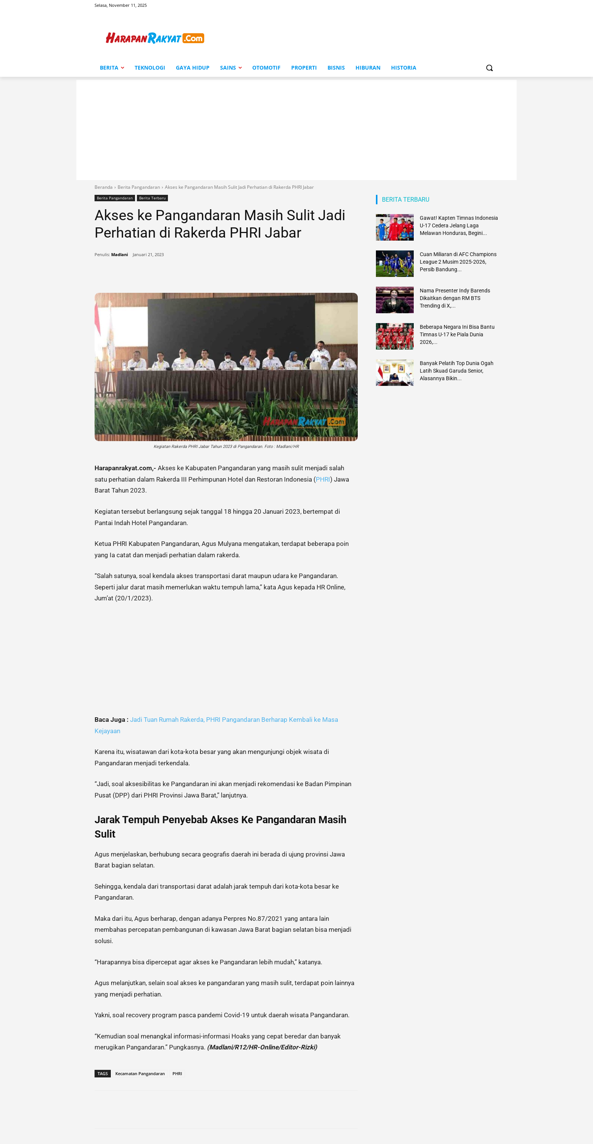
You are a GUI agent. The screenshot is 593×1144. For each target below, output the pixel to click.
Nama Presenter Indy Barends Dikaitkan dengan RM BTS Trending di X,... (455, 298)
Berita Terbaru (152, 198)
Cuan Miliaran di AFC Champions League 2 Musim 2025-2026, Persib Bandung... (458, 261)
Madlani (119, 254)
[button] (489, 68)
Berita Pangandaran (139, 187)
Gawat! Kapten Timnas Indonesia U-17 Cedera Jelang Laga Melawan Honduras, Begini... (459, 225)
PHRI (323, 479)
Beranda (104, 187)
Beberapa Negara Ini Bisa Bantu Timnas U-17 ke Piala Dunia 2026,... (457, 334)
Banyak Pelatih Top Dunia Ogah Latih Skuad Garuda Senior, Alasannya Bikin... (457, 370)
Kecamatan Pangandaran (140, 1073)
